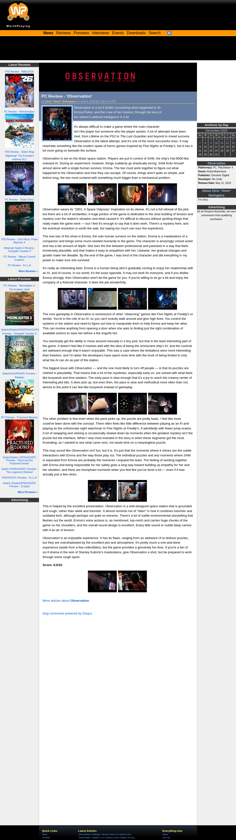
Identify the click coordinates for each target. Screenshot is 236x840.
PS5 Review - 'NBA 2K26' (19, 71)
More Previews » (28, 492)
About (165, 834)
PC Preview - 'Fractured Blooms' (19, 417)
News (44, 834)
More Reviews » (28, 271)
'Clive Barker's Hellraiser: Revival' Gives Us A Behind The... (105, 834)
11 (222, 142)
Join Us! (166, 837)
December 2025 (216, 130)
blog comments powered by (67, 613)
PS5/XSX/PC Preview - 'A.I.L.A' (19, 477)
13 (233, 142)
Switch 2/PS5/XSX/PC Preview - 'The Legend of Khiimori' (19, 470)
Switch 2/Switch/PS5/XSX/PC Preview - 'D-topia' (19, 485)
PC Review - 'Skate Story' (19, 199)
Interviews (100, 33)
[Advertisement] (118, 49)
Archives (46, 837)
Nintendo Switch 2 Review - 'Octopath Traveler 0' (19, 250)
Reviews (63, 33)
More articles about (66, 600)
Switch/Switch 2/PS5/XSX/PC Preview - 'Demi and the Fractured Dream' (19, 460)
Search (155, 33)
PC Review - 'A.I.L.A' (19, 265)
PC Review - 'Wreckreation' (19, 111)
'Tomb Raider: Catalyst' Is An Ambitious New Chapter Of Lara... (107, 837)
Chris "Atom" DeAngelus (60, 101)
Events (118, 33)
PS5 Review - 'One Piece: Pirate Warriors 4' (19, 241)
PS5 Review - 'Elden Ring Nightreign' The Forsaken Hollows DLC (19, 155)
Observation (216, 163)
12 (227, 142)
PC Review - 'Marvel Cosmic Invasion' (19, 258)
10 (216, 142)
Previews (81, 33)
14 (199, 146)
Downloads (136, 33)
